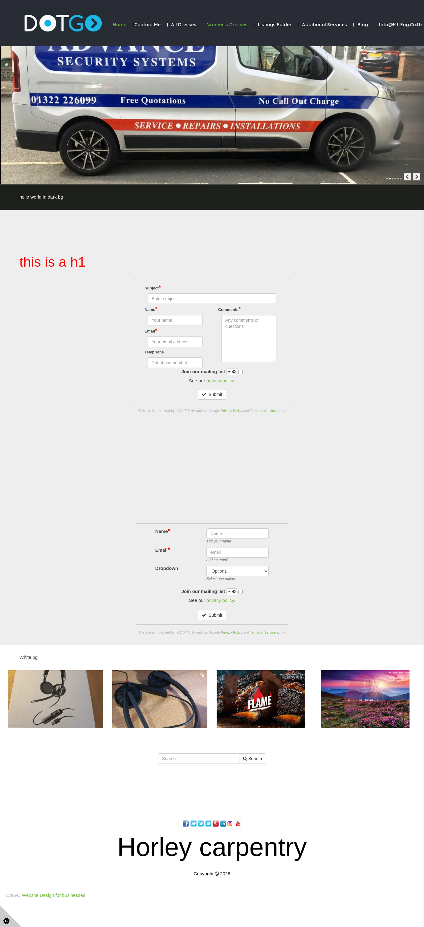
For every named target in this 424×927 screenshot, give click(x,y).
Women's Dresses (227, 24)
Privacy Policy (231, 411)
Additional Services (324, 24)
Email (151, 331)
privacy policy (220, 380)
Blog (362, 24)
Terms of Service (263, 411)
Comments (229, 309)
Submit (212, 394)
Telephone (154, 352)
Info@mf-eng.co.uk (400, 24)
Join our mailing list (209, 372)
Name (151, 309)
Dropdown (166, 907)
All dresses (183, 24)
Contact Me (147, 24)
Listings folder (275, 24)
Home (119, 24)
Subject (153, 287)
